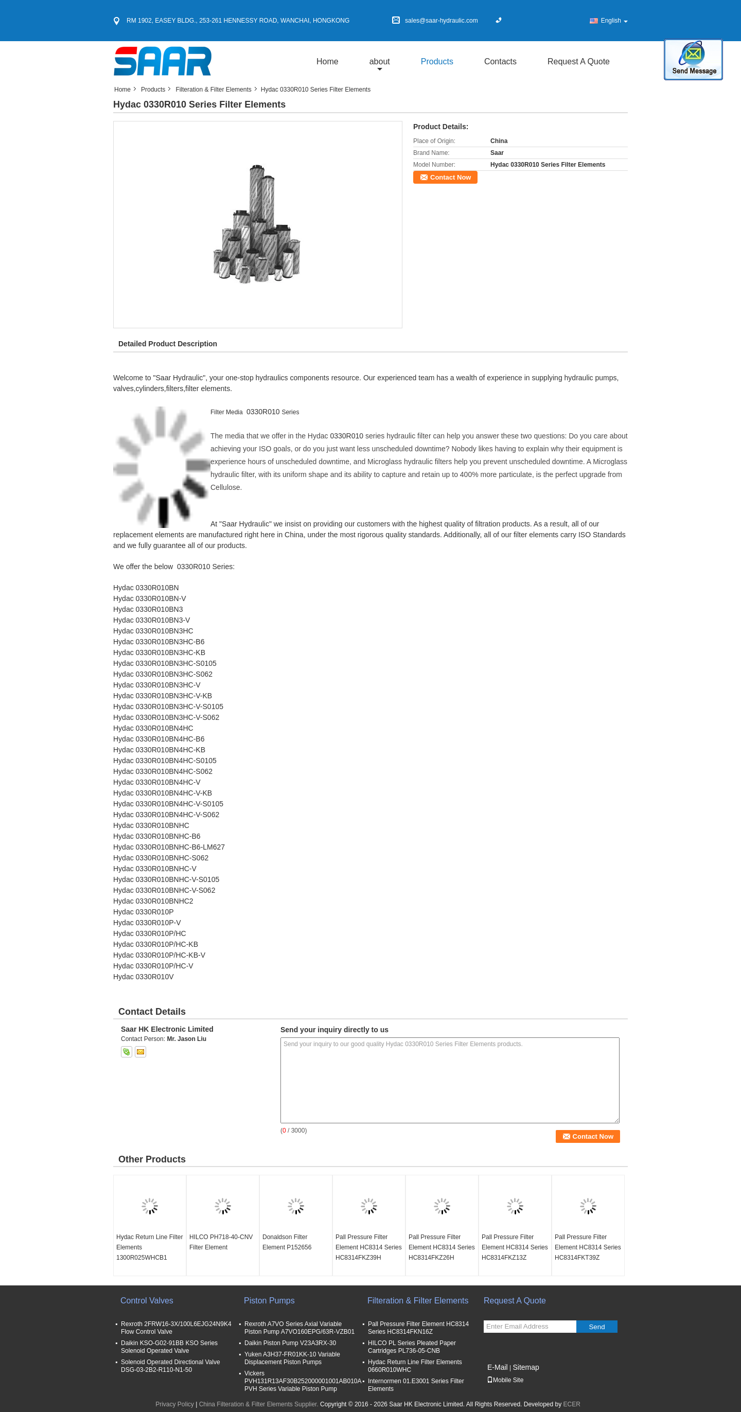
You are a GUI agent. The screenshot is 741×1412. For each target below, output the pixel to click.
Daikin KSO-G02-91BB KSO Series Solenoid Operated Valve (169, 1346)
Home (327, 61)
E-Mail (497, 1367)
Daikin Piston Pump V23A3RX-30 (290, 1343)
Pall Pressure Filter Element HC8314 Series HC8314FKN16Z (418, 1327)
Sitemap (526, 1367)
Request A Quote (579, 61)
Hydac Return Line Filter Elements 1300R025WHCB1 (149, 1247)
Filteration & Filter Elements (213, 89)
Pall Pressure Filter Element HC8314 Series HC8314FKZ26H (442, 1247)
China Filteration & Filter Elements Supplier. (259, 1404)
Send (597, 1327)
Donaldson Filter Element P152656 (286, 1242)
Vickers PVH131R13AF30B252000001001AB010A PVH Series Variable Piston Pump (302, 1381)
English (614, 20)
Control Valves (146, 1300)
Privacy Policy (174, 1404)
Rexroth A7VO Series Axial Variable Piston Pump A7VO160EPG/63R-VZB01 (299, 1327)
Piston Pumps (269, 1300)
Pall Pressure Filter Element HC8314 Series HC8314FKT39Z (588, 1247)
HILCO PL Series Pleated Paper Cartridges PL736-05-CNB (412, 1346)
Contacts (500, 61)
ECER (571, 1404)
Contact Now (450, 177)
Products (437, 61)
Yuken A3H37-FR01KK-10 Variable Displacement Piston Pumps (292, 1358)
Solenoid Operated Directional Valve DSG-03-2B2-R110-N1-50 (170, 1365)
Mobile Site (505, 1380)
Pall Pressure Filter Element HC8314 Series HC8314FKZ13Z (515, 1247)
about (379, 61)
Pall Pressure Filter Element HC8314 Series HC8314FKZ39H (369, 1247)
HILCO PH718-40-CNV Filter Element (221, 1242)
